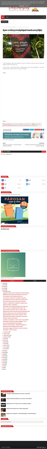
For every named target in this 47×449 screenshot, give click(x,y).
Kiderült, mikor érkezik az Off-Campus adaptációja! (17, 408)
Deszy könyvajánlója (6, 422)
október (5, 333)
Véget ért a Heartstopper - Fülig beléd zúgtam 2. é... (15, 325)
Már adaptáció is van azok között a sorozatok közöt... (15, 299)
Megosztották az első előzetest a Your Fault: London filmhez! (19, 398)
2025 (3, 285)
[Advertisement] (23, 240)
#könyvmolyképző (7, 125)
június (4, 340)
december (5, 291)
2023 (3, 288)
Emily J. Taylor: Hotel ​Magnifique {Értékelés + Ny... (14, 308)
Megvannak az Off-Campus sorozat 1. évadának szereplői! (18, 403)
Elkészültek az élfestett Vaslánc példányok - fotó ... (15, 321)
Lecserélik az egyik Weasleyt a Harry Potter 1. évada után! (18, 393)
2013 (3, 364)
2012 (3, 366)
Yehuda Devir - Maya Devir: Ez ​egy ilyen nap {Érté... (15, 298)
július (4, 338)
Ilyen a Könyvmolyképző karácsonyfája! (12, 323)
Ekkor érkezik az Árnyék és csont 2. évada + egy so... (15, 309)
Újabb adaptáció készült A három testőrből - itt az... (15, 314)
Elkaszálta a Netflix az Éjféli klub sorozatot (13, 326)
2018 (3, 356)
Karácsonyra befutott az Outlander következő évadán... (16, 293)
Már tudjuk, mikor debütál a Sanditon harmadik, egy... (15, 306)
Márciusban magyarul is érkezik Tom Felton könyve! (15, 328)
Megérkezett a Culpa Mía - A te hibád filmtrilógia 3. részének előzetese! (21, 413)
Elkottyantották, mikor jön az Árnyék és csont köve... (15, 316)
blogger (43, 151)
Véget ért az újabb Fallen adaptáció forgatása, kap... (15, 303)
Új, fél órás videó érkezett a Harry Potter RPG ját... (14, 301)
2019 (3, 354)
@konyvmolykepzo (7, 124)
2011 (3, 367)
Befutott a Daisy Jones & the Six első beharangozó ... (15, 313)
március (5, 345)
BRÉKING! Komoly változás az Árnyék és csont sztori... (15, 294)
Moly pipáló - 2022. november (10, 330)
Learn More (21, 6)
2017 (3, 357)
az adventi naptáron (34, 63)
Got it (27, 6)
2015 (3, 361)
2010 (3, 369)
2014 (3, 362)
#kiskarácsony (14, 125)
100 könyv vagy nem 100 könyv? (10, 318)
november (5, 332)
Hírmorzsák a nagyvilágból (10, 27)
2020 (3, 352)
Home (4, 27)
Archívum (12, 281)
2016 (3, 359)
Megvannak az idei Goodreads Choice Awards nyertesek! (16, 311)
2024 (3, 286)
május (4, 342)
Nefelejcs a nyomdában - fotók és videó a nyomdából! (16, 319)
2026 (3, 283)
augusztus (5, 337)
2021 (3, 351)
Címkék (34, 281)
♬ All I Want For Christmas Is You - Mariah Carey (27, 125)
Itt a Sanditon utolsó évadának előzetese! (13, 296)
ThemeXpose (7, 447)
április (4, 343)
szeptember (6, 335)
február (5, 347)
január (5, 348)
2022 (3, 290)
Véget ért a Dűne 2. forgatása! (10, 304)
